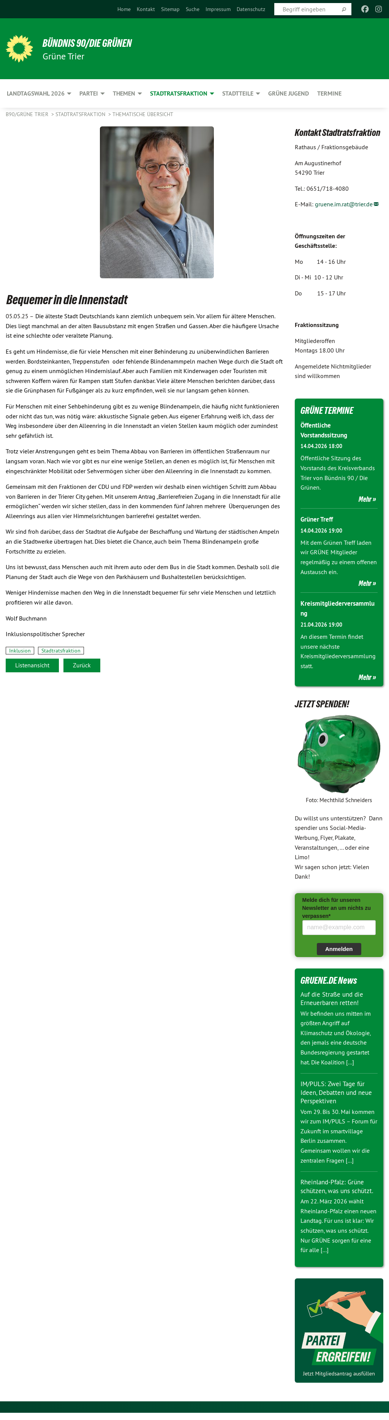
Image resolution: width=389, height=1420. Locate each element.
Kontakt (146, 9)
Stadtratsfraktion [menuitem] (178, 93)
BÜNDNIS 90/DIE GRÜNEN (99, 42)
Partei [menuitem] (88, 93)
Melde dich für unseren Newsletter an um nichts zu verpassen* (336, 906)
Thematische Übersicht (142, 114)
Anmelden (339, 947)
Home (124, 9)
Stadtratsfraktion (81, 114)
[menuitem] (124, 9)
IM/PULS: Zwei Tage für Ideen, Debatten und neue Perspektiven (338, 1091)
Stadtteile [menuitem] (237, 93)
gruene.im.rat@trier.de (344, 204)
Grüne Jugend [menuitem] (288, 93)
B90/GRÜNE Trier (28, 114)
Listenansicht (32, 665)
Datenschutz (251, 9)
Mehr (365, 498)
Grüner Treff (317, 518)
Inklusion (20, 650)
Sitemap (170, 9)
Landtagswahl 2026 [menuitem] (36, 93)
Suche (192, 9)
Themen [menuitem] (124, 93)
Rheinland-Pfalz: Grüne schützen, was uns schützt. (334, 1189)
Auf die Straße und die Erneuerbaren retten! (333, 997)
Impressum (218, 9)
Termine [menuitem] (329, 93)
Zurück (82, 665)
